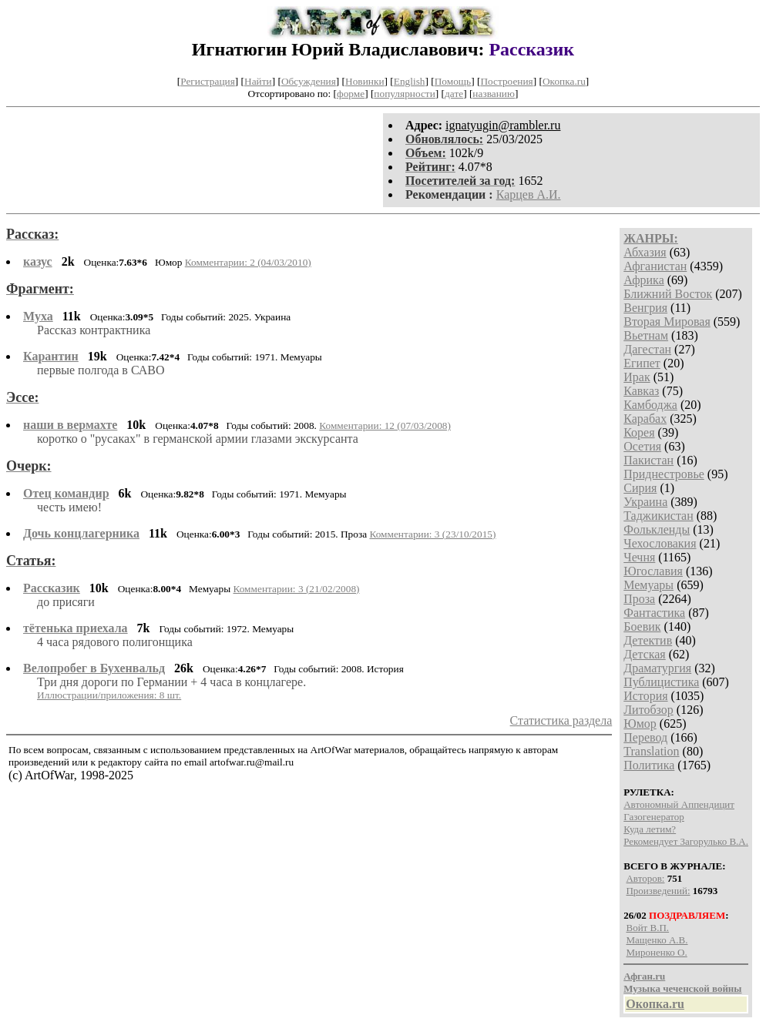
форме (351, 93)
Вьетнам (645, 335)
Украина (645, 501)
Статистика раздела (561, 720)
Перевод (645, 737)
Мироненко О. (656, 952)
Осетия (642, 446)
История (645, 695)
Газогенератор (653, 816)
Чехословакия (659, 543)
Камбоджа (650, 404)
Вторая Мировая (667, 321)
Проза (639, 598)
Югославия (653, 571)
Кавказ (641, 390)
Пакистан (648, 460)
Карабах (645, 418)
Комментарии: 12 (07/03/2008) (385, 425)
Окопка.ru (564, 81)
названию (493, 93)
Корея (638, 432)
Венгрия (645, 307)
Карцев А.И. (528, 194)
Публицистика (661, 681)
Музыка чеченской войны (682, 988)
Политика (648, 765)
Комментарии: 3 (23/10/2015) (432, 534)
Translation (651, 751)
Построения (506, 81)
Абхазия (644, 252)
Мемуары (648, 584)
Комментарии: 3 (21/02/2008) (296, 589)
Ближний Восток (667, 293)
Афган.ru (644, 976)
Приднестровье (663, 474)
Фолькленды (656, 529)
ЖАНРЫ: (650, 238)
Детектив (647, 640)
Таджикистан (658, 515)
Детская (644, 654)
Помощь (453, 81)
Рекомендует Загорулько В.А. (685, 841)
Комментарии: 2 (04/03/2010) (248, 262)
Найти (258, 81)
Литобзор (648, 709)
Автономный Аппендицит (678, 804)
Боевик (641, 626)
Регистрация (207, 81)
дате (454, 93)
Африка (643, 279)
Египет (641, 363)
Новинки (364, 81)
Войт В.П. (647, 927)
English (409, 81)
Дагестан (647, 349)
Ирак (636, 377)
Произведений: (658, 890)
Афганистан (655, 266)
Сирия (640, 487)
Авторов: (645, 878)
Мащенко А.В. (656, 940)
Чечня (639, 557)
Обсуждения (308, 81)
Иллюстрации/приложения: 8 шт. (109, 695)
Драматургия (657, 668)
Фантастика (654, 612)
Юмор (640, 723)
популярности (404, 93)
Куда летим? (649, 829)
